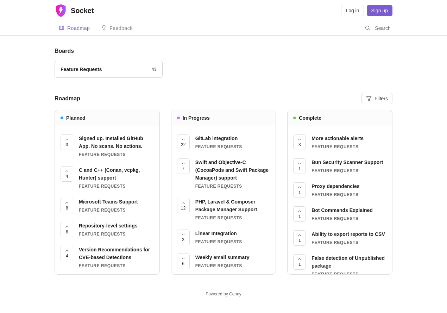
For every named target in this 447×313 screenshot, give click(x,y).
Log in (352, 10)
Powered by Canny (223, 294)
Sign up (379, 10)
